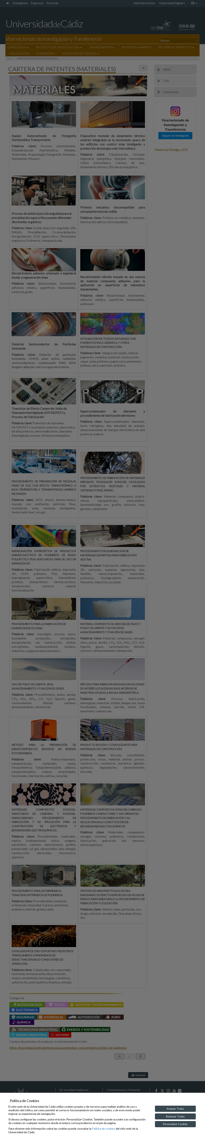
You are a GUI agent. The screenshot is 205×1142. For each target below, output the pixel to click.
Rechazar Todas (175, 1116)
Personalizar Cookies (175, 1124)
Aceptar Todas (175, 1108)
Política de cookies (103, 1128)
